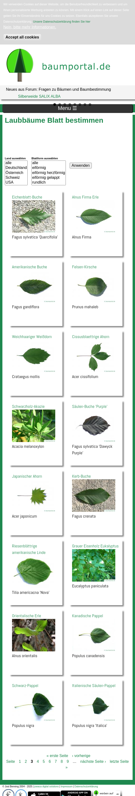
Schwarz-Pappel (25, 685)
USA (16, 182)
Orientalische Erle (26, 615)
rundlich (49, 182)
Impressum (67, 786)
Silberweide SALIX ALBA (39, 96)
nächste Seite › (93, 761)
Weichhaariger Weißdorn (32, 336)
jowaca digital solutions (46, 786)
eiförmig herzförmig (49, 173)
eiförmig (49, 168)
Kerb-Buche (81, 476)
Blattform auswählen (44, 158)
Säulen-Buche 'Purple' (89, 406)
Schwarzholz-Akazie (28, 406)
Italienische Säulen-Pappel (94, 685)
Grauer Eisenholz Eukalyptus (95, 546)
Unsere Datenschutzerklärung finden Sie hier (61, 21)
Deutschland (16, 168)
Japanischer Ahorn (27, 476)
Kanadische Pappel (87, 615)
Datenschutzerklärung (86, 786)
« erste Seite (57, 756)
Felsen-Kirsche (84, 267)
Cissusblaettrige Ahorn (90, 336)
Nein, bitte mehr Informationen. (29, 27)
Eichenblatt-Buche (27, 197)
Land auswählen (15, 158)
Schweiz (16, 177)
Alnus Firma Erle (85, 197)
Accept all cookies (22, 37)
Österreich (16, 173)
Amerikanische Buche (29, 267)
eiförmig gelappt (49, 177)
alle (16, 163)
